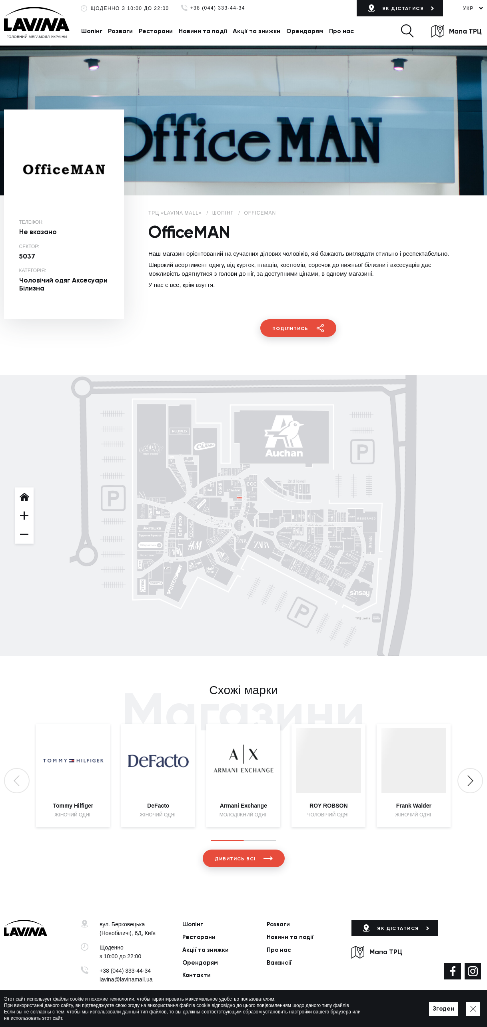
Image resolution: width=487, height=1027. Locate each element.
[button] (407, 31)
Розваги (120, 31)
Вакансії (279, 962)
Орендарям (304, 31)
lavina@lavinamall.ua (126, 979)
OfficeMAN (260, 213)
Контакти (196, 975)
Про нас (341, 31)
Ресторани (156, 31)
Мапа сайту (242, 1009)
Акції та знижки (256, 31)
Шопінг (91, 31)
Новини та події (203, 31)
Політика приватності (197, 1009)
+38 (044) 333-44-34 (217, 8)
